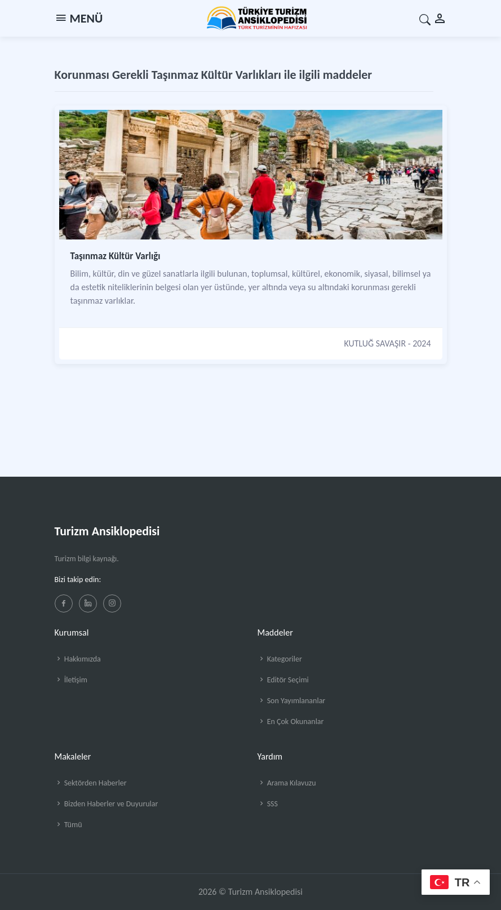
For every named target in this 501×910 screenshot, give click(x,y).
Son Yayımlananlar (292, 700)
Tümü (68, 824)
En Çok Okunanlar (291, 721)
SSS (268, 804)
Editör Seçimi (283, 680)
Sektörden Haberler (91, 783)
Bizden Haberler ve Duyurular (106, 804)
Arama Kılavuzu (287, 783)
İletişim (71, 680)
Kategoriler (280, 659)
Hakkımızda (78, 659)
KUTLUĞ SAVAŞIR (375, 343)
